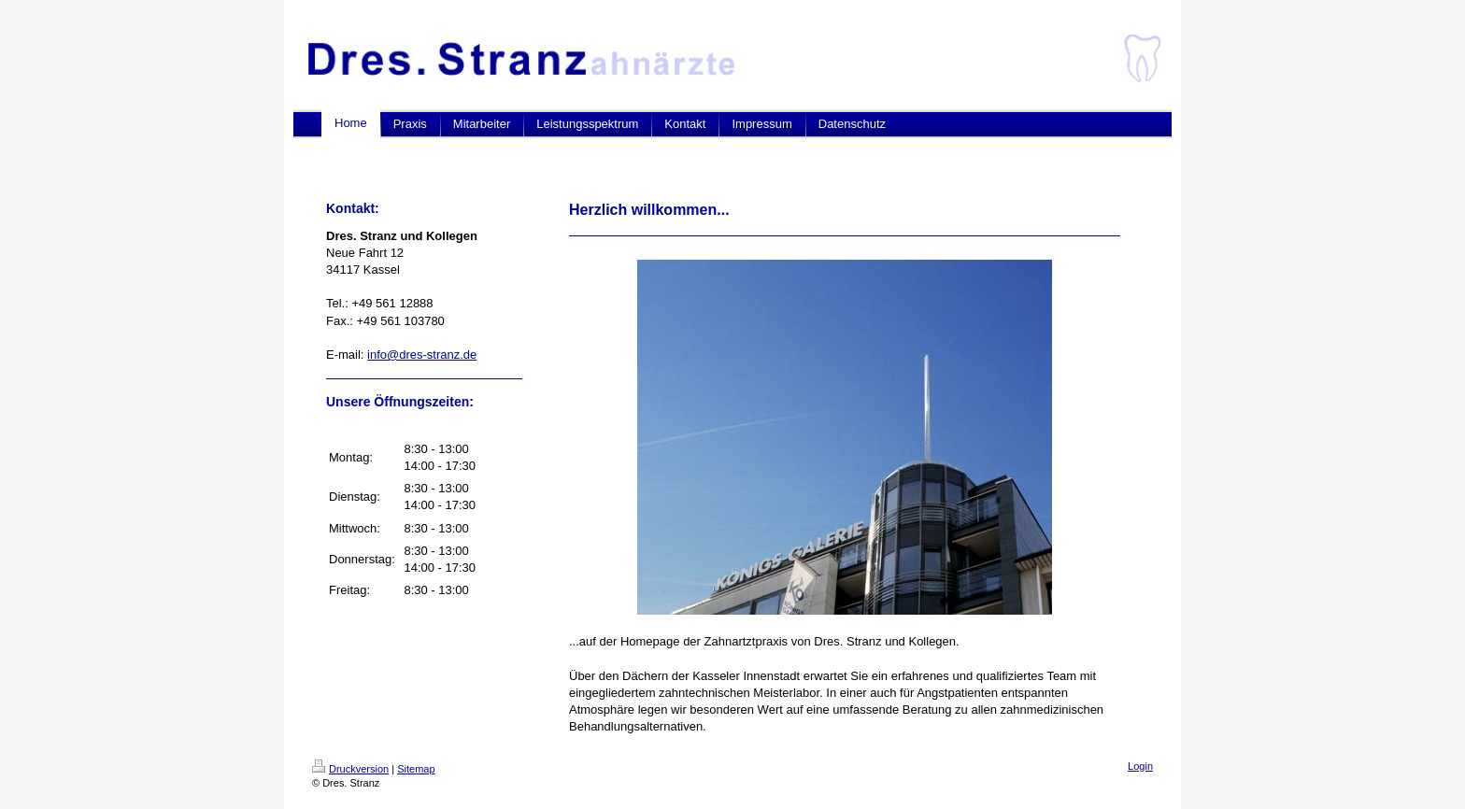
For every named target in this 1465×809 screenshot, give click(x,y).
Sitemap (415, 768)
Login (1140, 766)
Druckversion (350, 768)
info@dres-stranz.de (421, 355)
